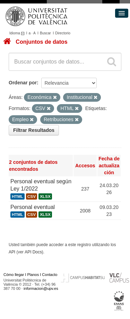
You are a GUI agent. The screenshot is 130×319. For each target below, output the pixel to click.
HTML (17, 196)
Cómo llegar (13, 274)
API (12, 252)
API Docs (33, 252)
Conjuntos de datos (41, 42)
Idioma (17, 33)
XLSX (45, 196)
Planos (33, 274)
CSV (31, 196)
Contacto (49, 274)
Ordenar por (23, 82)
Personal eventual (32, 207)
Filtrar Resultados (33, 130)
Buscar (45, 33)
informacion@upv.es (41, 288)
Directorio (62, 33)
